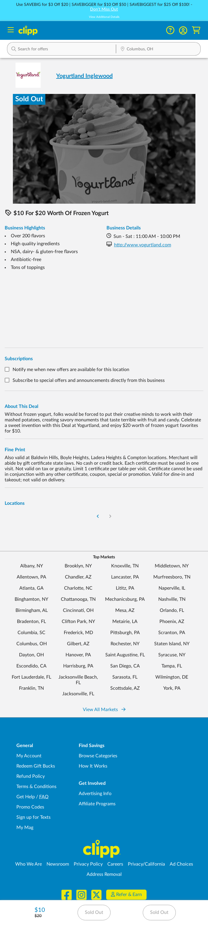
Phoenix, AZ (171, 621)
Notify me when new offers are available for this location (71, 369)
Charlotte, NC (78, 588)
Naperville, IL (172, 588)
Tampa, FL (171, 666)
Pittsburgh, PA (125, 632)
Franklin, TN (31, 688)
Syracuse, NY (171, 655)
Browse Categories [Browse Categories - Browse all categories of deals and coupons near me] (98, 756)
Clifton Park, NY (78, 621)
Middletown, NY (172, 566)
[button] (183, 30)
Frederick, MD (78, 632)
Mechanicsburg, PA (125, 599)
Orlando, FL (172, 610)
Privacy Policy (88, 864)
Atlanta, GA (31, 588)
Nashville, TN (171, 599)
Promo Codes (30, 807)
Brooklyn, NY (78, 566)
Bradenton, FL (31, 621)
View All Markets (104, 709)
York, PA (172, 688)
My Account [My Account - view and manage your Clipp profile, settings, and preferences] (29, 756)
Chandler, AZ (78, 577)
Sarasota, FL (124, 677)
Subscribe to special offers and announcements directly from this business (89, 380)
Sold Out (94, 912)
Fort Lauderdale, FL (31, 677)
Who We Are (28, 864)
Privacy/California (146, 864)
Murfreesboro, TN (171, 577)
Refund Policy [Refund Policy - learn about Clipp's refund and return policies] (30, 776)
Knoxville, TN (125, 566)
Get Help (25, 796)
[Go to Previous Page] (97, 516)
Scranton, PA (171, 632)
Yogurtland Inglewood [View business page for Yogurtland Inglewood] (84, 76)
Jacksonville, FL (78, 693)
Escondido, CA (31, 666)
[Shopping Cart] (196, 30)
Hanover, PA (78, 655)
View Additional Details (104, 17)
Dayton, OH (31, 655)
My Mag (24, 827)
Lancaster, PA (125, 577)
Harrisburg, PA (78, 666)
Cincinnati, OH (78, 610)
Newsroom (58, 864)
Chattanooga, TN (78, 599)
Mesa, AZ (125, 610)
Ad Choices (181, 864)
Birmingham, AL (32, 610)
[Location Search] (158, 49)
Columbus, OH (31, 643)
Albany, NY (31, 566)
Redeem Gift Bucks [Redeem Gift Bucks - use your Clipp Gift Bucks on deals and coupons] (35, 766)
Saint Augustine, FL (125, 655)
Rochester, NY (125, 643)
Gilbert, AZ (78, 643)
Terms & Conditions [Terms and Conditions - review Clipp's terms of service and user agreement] (36, 786)
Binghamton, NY (31, 599)
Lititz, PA (125, 588)
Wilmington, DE (171, 677)
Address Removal (104, 874)
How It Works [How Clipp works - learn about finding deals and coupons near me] (93, 766)
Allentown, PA (31, 577)
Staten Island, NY (172, 643)
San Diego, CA (125, 666)
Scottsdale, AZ (125, 688)
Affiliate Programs (97, 804)
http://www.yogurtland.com (142, 245)
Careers (115, 864)
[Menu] (11, 30)
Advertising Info (95, 793)
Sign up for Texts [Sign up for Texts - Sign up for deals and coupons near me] (33, 817)
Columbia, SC (31, 632)
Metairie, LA (124, 621)
